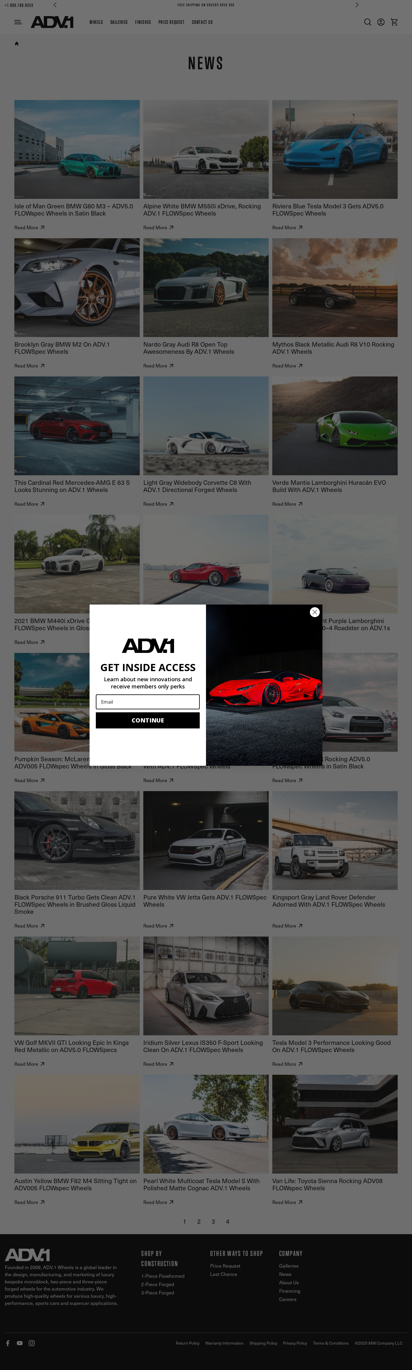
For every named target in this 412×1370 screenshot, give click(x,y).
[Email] (148, 701)
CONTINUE (148, 720)
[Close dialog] (315, 612)
